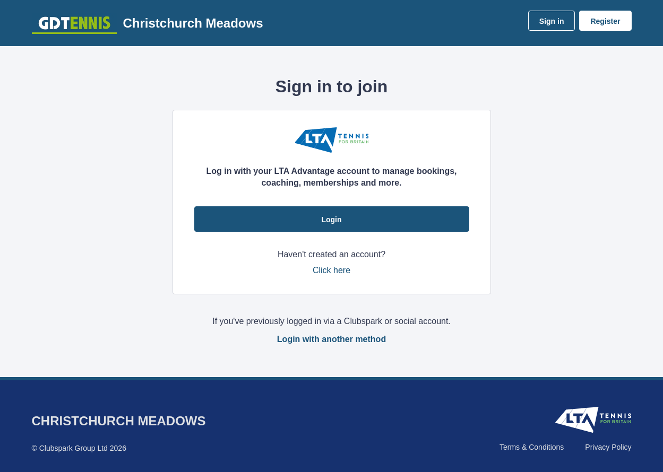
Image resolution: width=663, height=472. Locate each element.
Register (605, 21)
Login (331, 219)
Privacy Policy (608, 447)
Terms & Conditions (532, 447)
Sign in (551, 21)
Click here (331, 270)
